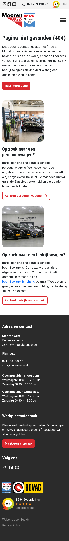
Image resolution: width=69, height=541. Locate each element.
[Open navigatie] (62, 20)
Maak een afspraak (18, 443)
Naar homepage (16, 85)
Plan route (8, 353)
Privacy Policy (11, 525)
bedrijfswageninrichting (18, 281)
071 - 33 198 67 (12, 361)
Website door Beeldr (15, 519)
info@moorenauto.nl (15, 365)
